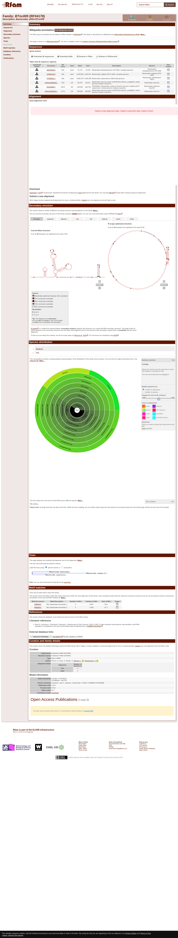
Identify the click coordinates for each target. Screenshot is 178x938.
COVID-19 (142, 743)
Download (32, 193)
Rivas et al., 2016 (80, 335)
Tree (37, 353)
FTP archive (143, 745)
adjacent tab (34, 361)
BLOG (100, 4)
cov (77, 219)
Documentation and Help (117, 743)
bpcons (64, 219)
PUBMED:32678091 (94, 626)
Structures (7, 45)
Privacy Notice (130, 933)
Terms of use (83, 750)
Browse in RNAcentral (106, 56)
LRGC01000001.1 (51, 91)
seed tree (67, 582)
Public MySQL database (147, 748)
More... (143, 34)
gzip (39, 193)
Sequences (8, 28)
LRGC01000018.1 (51, 83)
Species (6, 38)
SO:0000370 (57, 637)
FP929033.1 (51, 78)
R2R (115, 335)
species (149, 19)
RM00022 (37, 604)
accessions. (66, 567)
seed (80, 193)
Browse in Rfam (85, 56)
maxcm (104, 219)
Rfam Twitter (83, 748)
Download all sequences (42, 56)
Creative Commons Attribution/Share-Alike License (99, 41)
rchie (132, 219)
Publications (8, 58)
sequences (132, 19)
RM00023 (37, 607)
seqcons (50, 219)
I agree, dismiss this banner (12, 935)
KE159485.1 (51, 87)
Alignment (7, 31)
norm (118, 219)
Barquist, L (79, 661)
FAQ (110, 745)
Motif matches (9, 48)
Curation (7, 55)
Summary (7, 24)
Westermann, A (91, 661)
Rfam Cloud (143, 750)
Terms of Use (145, 933)
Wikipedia (77, 34)
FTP (90, 4)
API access (143, 747)
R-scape (37, 219)
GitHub (111, 747)
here (119, 214)
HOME (50, 4)
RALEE (111, 193)
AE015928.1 (51, 70)
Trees (5, 41)
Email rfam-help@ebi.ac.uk (118, 748)
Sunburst (39, 349)
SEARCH (62, 4)
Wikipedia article (52, 41)
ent (91, 219)
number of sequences (151, 389)
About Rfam (82, 743)
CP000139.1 (51, 74)
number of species (150, 392)
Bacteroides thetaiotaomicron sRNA (127, 34)
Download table (65, 56)
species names (52, 567)
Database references (12, 51)
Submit (84, 200)
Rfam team (82, 747)
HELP (110, 4)
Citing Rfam (82, 745)
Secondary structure (11, 34)
